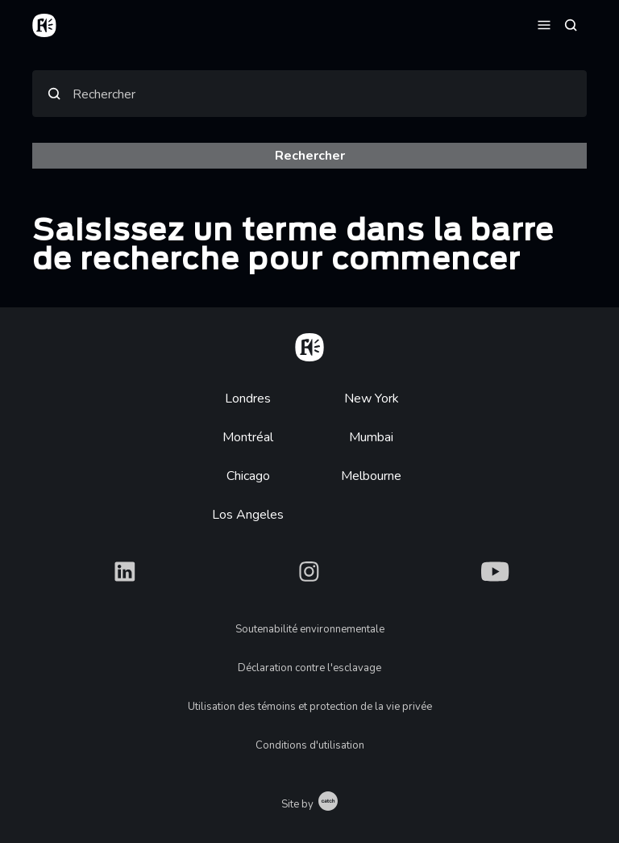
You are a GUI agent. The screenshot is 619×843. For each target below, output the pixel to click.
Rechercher (104, 94)
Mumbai (371, 437)
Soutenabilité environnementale (309, 629)
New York (371, 398)
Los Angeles (248, 515)
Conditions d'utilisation (309, 745)
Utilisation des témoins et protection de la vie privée (310, 706)
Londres (248, 398)
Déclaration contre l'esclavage (309, 668)
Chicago (248, 476)
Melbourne (371, 476)
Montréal (247, 437)
